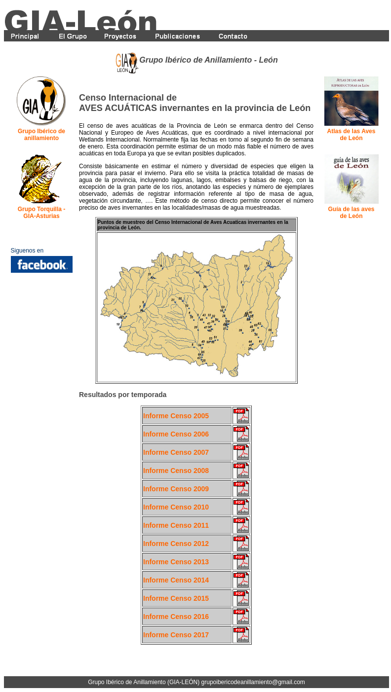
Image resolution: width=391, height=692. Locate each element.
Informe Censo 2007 (176, 452)
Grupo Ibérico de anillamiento (41, 135)
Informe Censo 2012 (176, 543)
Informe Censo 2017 (176, 635)
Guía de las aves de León (351, 212)
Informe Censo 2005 (176, 416)
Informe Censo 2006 (176, 434)
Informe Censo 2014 (176, 580)
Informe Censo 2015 (176, 598)
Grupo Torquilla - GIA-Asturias (41, 212)
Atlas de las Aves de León (351, 135)
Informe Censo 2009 (176, 489)
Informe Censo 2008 (176, 470)
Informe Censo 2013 (176, 562)
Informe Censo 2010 (176, 507)
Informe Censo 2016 (176, 616)
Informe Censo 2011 (176, 525)
